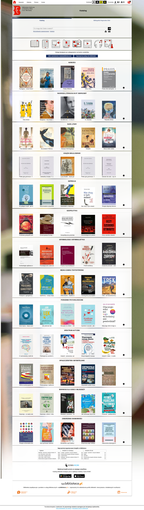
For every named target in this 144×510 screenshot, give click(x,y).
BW (97, 2)
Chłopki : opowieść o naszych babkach (69, 452)
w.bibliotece (63, 487)
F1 (118, 2)
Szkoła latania (64, 455)
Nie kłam (86, 455)
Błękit (85, 454)
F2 (123, 2)
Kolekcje (52, 31)
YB (101, 2)
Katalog (42, 20)
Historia (29, 2)
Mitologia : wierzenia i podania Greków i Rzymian (48, 452)
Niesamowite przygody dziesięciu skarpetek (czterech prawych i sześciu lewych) (54, 458)
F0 (115, 2)
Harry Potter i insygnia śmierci (44, 455)
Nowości (21, 2)
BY (105, 2)
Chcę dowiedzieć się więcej (63, 508)
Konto (43, 2)
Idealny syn (86, 458)
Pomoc (36, 2)
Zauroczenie (63, 458)
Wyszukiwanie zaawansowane (41, 31)
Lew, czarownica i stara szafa (44, 454)
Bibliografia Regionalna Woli (102, 20)
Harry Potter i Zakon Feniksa (44, 457)
